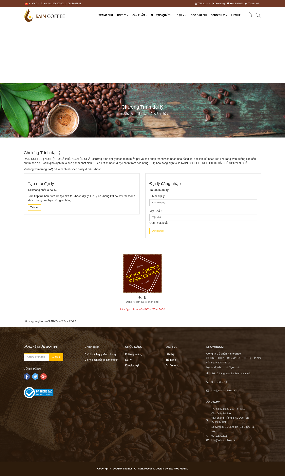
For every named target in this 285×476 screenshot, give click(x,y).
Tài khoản (142, 113)
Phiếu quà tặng (133, 354)
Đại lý (142, 297)
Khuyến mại (132, 365)
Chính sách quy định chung (100, 354)
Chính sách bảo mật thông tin (101, 359)
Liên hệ (170, 354)
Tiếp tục (34, 207)
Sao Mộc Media (177, 468)
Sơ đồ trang (173, 365)
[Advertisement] (142, 53)
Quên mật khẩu (158, 222)
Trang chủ (123, 113)
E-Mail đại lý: (157, 196)
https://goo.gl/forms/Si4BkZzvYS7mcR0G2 (142, 309)
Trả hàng (171, 359)
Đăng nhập (161, 113)
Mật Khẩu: (155, 210)
